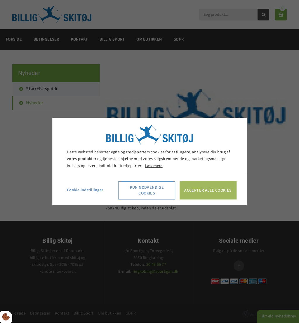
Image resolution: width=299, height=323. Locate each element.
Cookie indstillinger (85, 190)
